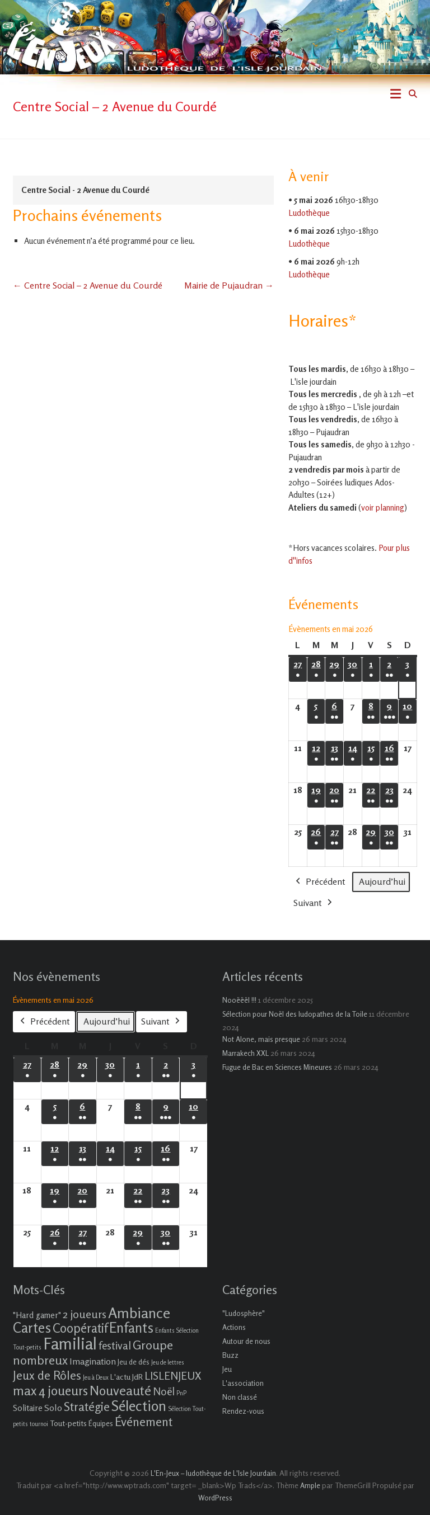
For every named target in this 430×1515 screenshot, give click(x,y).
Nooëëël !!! (239, 999)
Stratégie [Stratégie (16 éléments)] (87, 1406)
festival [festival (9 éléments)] (115, 1345)
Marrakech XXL (245, 1053)
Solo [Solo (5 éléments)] (53, 1407)
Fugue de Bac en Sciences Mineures (277, 1067)
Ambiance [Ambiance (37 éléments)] (139, 1313)
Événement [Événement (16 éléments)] (143, 1421)
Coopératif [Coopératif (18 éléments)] (80, 1327)
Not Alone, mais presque (261, 1039)
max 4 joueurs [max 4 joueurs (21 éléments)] (50, 1390)
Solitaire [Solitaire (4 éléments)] (28, 1408)
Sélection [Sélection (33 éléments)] (138, 1405)
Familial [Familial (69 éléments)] (70, 1343)
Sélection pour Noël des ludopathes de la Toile (294, 1013)
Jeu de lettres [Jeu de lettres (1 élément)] (167, 1362)
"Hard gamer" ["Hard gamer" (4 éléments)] (37, 1315)
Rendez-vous (243, 1411)
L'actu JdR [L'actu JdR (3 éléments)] (126, 1376)
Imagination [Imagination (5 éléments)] (92, 1361)
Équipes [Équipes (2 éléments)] (100, 1423)
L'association (243, 1383)
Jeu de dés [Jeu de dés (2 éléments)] (133, 1361)
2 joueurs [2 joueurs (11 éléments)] (84, 1314)
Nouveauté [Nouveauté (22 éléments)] (120, 1390)
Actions (234, 1327)
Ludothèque (309, 212)
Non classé (239, 1397)
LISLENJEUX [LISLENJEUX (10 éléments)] (172, 1375)
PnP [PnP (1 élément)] (181, 1393)
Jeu (227, 1369)
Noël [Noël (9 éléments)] (164, 1391)
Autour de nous (246, 1341)
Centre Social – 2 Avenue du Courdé (87, 285)
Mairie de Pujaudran (229, 285)
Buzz (230, 1355)
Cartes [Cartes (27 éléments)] (32, 1327)
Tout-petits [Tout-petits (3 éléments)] (68, 1423)
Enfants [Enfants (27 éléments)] (131, 1327)
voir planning (382, 507)
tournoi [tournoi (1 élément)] (39, 1424)
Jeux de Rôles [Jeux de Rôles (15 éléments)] (47, 1375)
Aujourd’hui (382, 881)
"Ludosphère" (243, 1313)
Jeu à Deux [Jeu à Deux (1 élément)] (96, 1377)
